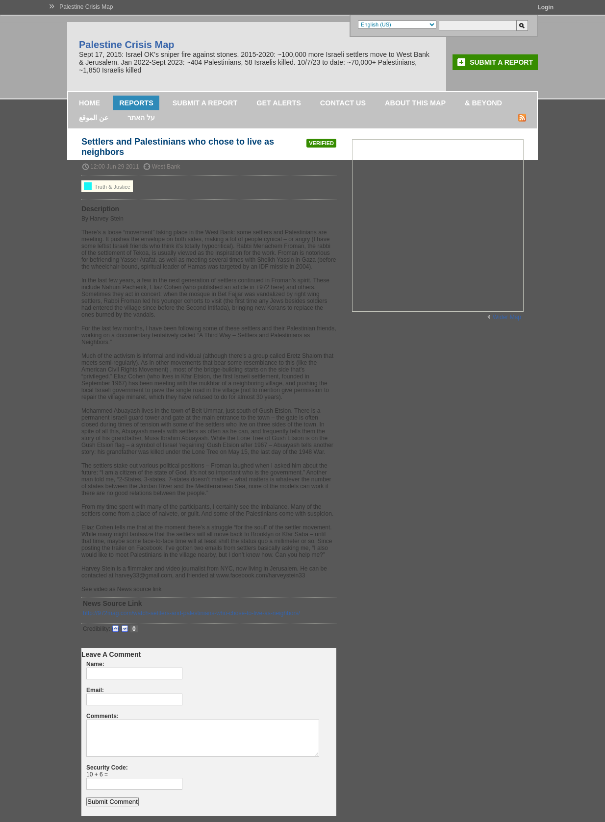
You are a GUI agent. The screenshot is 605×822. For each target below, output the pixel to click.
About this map (415, 103)
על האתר (141, 118)
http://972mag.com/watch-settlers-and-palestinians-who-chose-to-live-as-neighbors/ (191, 613)
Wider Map (507, 317)
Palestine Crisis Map (86, 6)
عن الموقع (93, 118)
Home (89, 103)
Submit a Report (501, 62)
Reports (136, 103)
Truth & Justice (107, 186)
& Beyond (483, 103)
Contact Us (343, 103)
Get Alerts (278, 103)
